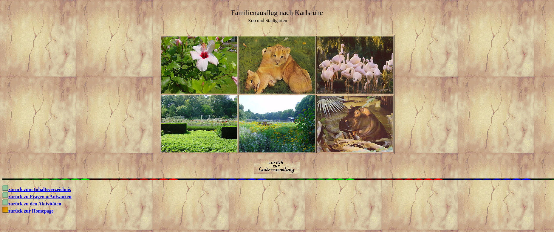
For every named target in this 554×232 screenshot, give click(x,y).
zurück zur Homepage (31, 210)
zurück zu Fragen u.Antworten (40, 196)
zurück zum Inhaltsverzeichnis (39, 189)
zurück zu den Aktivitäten (34, 203)
